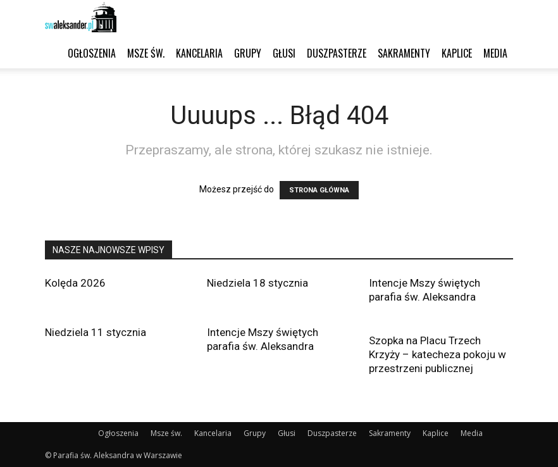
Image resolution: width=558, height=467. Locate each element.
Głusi (284, 53)
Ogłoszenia (92, 53)
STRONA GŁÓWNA (319, 190)
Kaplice (457, 53)
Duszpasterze (336, 53)
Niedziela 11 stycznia (95, 332)
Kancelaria (199, 53)
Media (495, 53)
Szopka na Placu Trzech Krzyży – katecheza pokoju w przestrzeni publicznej (437, 354)
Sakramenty (404, 53)
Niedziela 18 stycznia (257, 283)
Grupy (247, 53)
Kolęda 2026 (75, 283)
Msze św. (145, 53)
